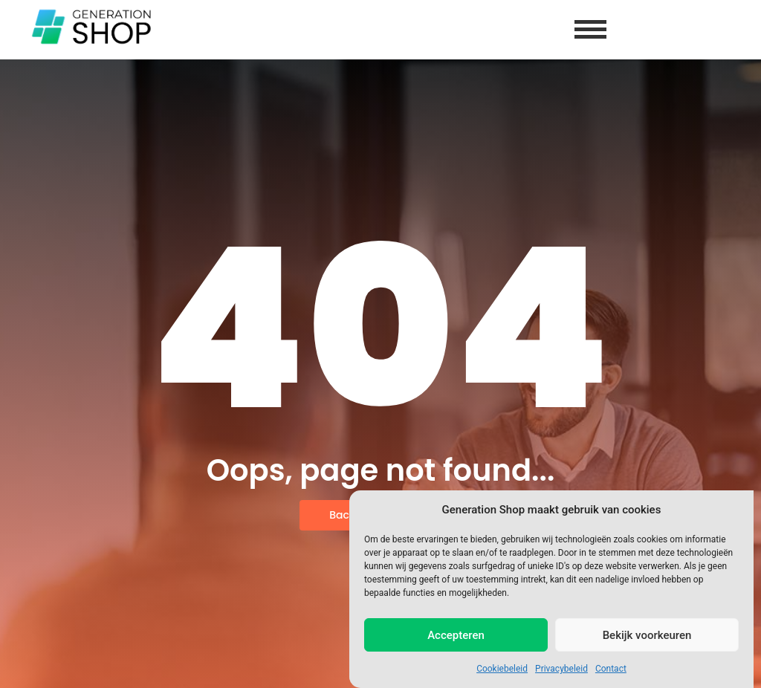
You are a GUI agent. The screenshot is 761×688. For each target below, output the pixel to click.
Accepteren (456, 635)
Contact (610, 668)
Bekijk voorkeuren (647, 635)
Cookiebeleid (502, 668)
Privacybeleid (561, 668)
